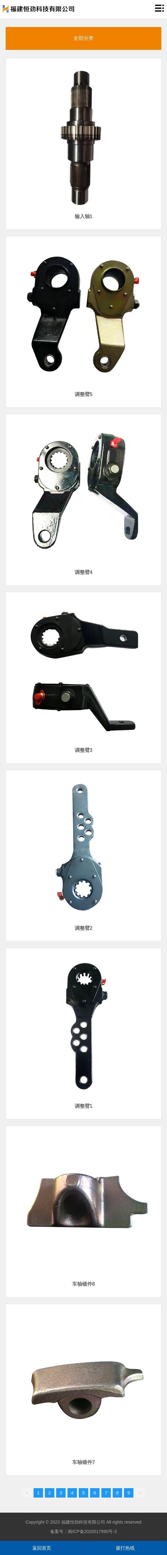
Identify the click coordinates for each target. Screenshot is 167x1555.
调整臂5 (84, 394)
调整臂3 (84, 750)
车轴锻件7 (83, 1462)
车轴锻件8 (83, 1284)
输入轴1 (84, 216)
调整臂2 (84, 928)
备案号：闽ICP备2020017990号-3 (83, 1531)
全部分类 (83, 38)
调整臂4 (84, 572)
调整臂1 (84, 1106)
